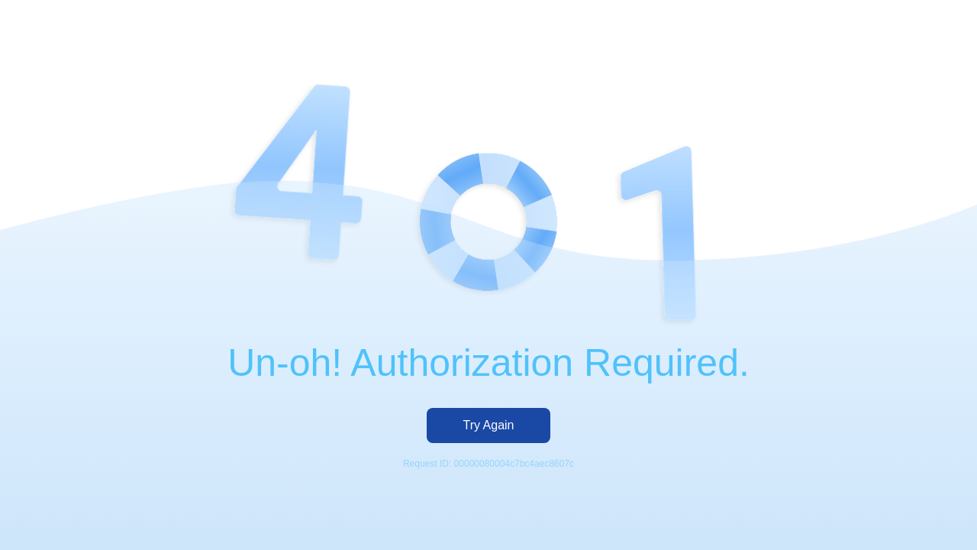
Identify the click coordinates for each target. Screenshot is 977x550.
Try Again (488, 425)
